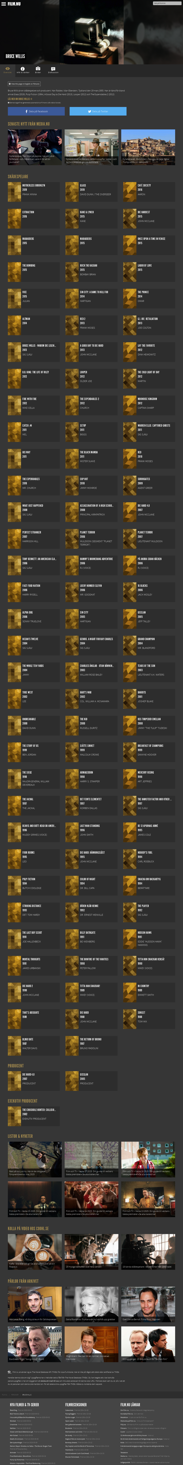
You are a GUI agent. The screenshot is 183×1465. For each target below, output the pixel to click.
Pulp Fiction (31, 94)
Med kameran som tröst (73, 1421)
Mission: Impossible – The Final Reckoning (25, 1453)
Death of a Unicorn (16, 1428)
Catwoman (69, 1400)
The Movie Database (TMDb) (76, 1367)
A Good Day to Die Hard (55, 94)
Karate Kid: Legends (17, 1460)
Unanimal (13, 1414)
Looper (76, 94)
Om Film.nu (125, 1400)
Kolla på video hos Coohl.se (28, 1223)
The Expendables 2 (99, 94)
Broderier (68, 1418)
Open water (69, 1410)
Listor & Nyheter (20, 1134)
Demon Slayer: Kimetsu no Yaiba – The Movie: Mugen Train (31, 1436)
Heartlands (69, 1439)
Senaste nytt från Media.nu (29, 124)
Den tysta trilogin (16, 1432)
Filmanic (124, 1418)
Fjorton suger (70, 1407)
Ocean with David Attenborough (21, 1421)
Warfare (13, 1418)
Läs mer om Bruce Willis (20, 99)
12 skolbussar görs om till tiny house (134, 1425)
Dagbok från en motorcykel (75, 1428)
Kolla (122, 1432)
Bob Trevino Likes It (17, 1403)
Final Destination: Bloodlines (20, 1445)
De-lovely (68, 1425)
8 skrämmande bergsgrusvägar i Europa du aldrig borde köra (142, 1436)
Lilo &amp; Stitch (16, 1456)
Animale (13, 1442)
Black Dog (13, 1400)
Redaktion (124, 1407)
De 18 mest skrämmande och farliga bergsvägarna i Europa (141, 1428)
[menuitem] (4, 1384)
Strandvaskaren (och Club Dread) (77, 1443)
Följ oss (123, 1414)
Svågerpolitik (125, 1452)
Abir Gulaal (14, 1425)
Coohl (123, 1421)
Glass (16, 94)
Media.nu (124, 1445)
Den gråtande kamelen (73, 1414)
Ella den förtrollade (72, 1446)
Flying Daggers (70, 1403)
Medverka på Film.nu (128, 1410)
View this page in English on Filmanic (24, 84)
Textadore (124, 1442)
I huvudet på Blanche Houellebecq (22, 1407)
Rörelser (13, 1410)
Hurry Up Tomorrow (17, 1449)
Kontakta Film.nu (127, 1403)
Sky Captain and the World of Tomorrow (79, 1436)
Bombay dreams (71, 1432)
